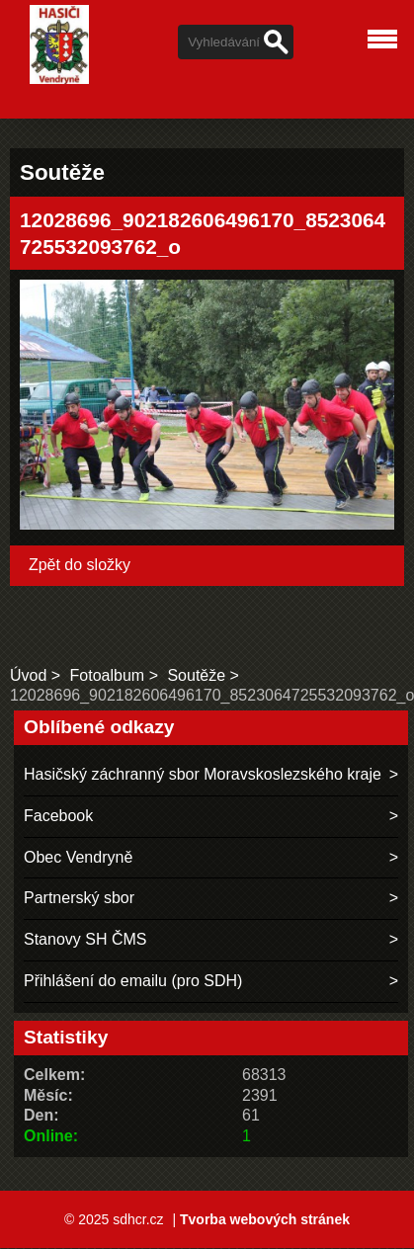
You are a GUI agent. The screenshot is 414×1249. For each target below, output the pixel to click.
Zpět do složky (79, 564)
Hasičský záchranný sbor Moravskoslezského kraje (202, 774)
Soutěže (196, 675)
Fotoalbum (107, 675)
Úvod (28, 675)
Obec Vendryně (78, 857)
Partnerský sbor (79, 897)
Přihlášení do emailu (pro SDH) (133, 980)
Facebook (58, 815)
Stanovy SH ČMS (85, 939)
